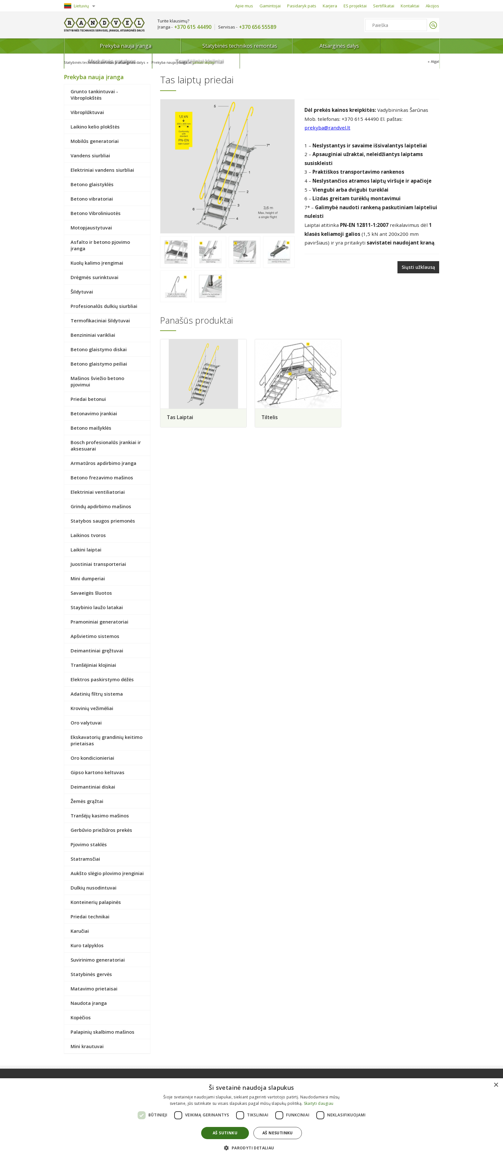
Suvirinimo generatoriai (98, 959)
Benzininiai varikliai (93, 335)
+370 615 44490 (192, 27)
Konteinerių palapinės (96, 902)
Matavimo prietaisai (94, 988)
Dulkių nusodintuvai (93, 887)
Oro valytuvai (86, 722)
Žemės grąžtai (87, 801)
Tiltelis (271, 417)
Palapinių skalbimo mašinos (102, 1032)
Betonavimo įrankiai (94, 413)
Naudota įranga (89, 1003)
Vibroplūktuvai (87, 112)
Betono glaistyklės (92, 184)
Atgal (434, 61)
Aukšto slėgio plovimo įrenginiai (107, 873)
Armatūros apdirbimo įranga (103, 463)
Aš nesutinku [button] (277, 1133)
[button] (251, 1147)
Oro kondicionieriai (92, 758)
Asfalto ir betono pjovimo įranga (100, 245)
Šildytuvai (82, 291)
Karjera (330, 6)
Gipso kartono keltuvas (97, 772)
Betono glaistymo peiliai (99, 363)
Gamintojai (270, 6)
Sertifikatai (383, 6)
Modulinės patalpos (338, 45)
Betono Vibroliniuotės (96, 213)
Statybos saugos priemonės (103, 520)
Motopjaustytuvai (91, 227)
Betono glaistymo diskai (99, 349)
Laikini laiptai (212, 62)
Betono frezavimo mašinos (102, 477)
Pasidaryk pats (301, 6)
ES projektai (355, 6)
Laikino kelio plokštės (95, 126)
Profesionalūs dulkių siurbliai (104, 306)
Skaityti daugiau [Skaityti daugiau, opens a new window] (319, 1103)
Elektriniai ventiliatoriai (98, 492)
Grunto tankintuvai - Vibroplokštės (94, 94)
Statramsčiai (85, 859)
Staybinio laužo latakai (97, 607)
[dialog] (251, 1118)
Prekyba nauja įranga (102, 48)
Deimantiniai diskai (93, 786)
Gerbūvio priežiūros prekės (101, 830)
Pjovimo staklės (89, 844)
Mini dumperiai (88, 578)
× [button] (495, 1085)
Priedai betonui (88, 399)
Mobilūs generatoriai (95, 141)
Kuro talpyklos (87, 945)
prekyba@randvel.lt (327, 127)
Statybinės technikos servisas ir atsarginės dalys (107, 62)
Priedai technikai (90, 916)
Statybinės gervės (91, 974)
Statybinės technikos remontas (185, 45)
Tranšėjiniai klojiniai (408, 45)
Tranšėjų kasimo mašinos (100, 815)
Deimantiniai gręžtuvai (97, 650)
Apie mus (244, 6)
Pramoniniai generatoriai (99, 621)
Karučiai (80, 931)
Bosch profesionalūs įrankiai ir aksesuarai (106, 445)
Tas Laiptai (180, 417)
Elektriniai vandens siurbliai (102, 170)
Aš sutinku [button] (225, 1133)
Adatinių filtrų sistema (97, 694)
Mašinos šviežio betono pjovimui (97, 381)
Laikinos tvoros (88, 535)
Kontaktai (410, 6)
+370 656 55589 (257, 27)
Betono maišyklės (91, 428)
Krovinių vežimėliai (92, 708)
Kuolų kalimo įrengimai (97, 263)
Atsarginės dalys (269, 45)
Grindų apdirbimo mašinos (101, 506)
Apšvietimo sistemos (95, 636)
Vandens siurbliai (90, 155)
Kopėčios (81, 1017)
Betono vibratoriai (92, 198)
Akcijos (432, 6)
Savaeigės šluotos (91, 593)
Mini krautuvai (87, 1046)
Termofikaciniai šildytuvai (100, 320)
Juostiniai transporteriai (98, 564)
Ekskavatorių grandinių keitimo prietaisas (106, 740)
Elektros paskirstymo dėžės (102, 679)
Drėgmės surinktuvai (94, 277)
